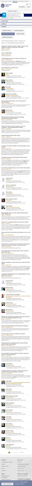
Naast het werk (20, 470)
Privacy (3, 468)
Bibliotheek (27, 1)
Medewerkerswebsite (5, 18)
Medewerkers (15, 1)
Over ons (19, 462)
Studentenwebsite (18, 30)
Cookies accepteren (7, 484)
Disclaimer (3, 470)
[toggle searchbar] (30, 4)
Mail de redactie (5, 466)
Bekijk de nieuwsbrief (22, 476)
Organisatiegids (21, 1)
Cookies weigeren (20, 484)
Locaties (3, 464)
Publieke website (6, 30)
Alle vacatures (20, 468)
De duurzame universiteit (23, 464)
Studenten (10, 1)
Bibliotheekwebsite (7, 37)
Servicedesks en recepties (7, 462)
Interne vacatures (21, 466)
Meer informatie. (24, 482)
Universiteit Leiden (4, 1)
